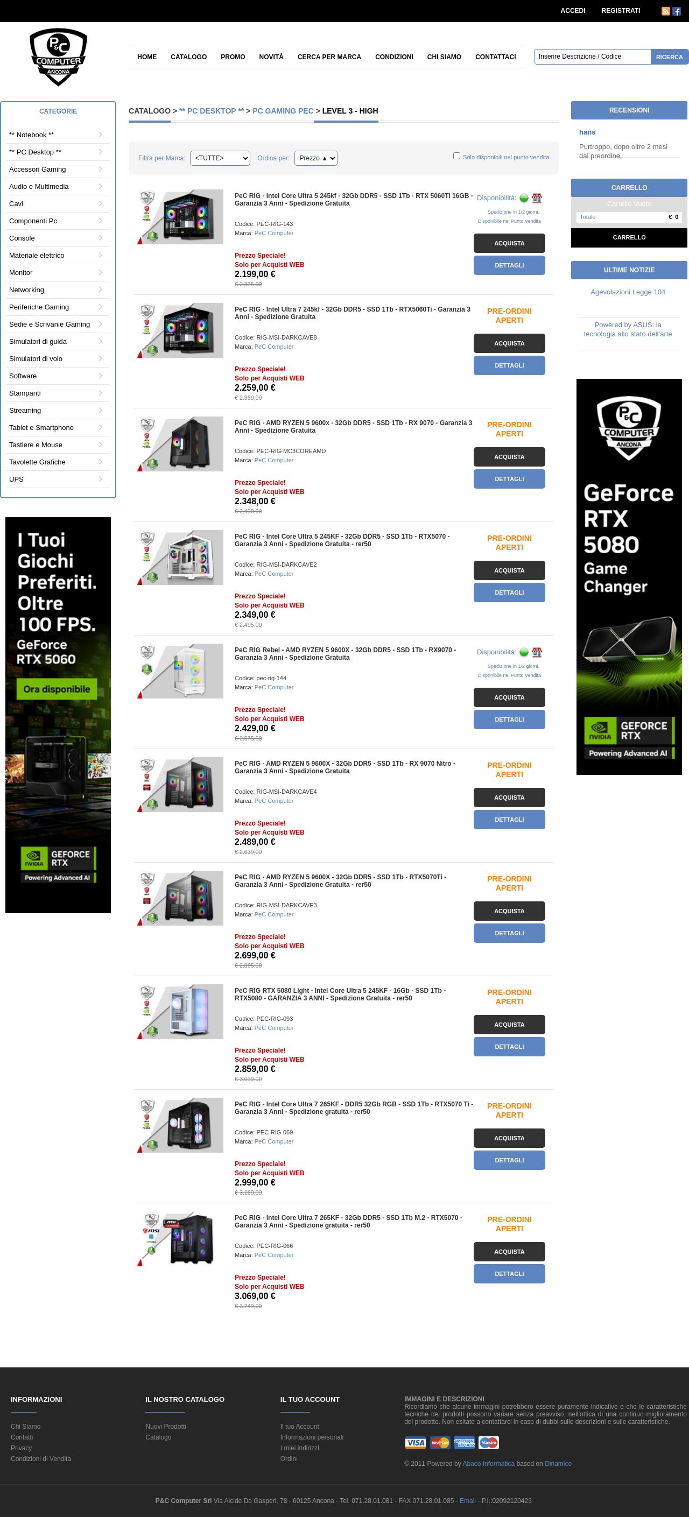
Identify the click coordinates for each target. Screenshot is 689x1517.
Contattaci (495, 57)
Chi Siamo (25, 1426)
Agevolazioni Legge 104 (627, 292)
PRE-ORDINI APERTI (509, 315)
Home (147, 57)
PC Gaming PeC (283, 111)
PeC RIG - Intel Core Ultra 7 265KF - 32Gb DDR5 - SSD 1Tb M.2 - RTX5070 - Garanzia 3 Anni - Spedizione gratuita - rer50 (348, 1221)
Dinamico (558, 1463)
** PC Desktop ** (35, 152)
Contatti (22, 1437)
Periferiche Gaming (39, 307)
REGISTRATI (621, 11)
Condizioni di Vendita (41, 1459)
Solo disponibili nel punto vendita (506, 157)
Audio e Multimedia (39, 186)
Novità (271, 57)
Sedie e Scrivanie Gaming (49, 324)
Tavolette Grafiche (37, 462)
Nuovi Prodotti (165, 1426)
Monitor (20, 273)
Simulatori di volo (35, 359)
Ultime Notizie (629, 270)
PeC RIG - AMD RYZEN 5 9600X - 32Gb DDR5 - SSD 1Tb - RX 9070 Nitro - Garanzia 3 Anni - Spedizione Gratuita (345, 767)
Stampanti (25, 393)
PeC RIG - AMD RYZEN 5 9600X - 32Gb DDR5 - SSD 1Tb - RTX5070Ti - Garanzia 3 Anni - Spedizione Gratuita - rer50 (340, 880)
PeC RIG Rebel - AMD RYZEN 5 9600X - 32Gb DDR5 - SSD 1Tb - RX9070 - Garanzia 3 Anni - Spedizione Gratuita (345, 653)
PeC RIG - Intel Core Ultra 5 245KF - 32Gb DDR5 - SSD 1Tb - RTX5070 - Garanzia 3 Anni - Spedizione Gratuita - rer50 (342, 540)
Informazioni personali (311, 1437)
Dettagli (509, 265)
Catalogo (189, 57)
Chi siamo (444, 57)
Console (22, 238)
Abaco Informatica (488, 1463)
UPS (16, 479)
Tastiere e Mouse (35, 445)
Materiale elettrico (37, 255)
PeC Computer (274, 233)
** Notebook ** (31, 135)
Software (23, 376)
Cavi (16, 204)
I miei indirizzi (299, 1448)
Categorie (58, 111)
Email (468, 1501)
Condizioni (394, 57)
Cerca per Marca (329, 57)
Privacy (21, 1448)
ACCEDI (573, 11)
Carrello (629, 237)
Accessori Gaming (37, 169)
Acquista (509, 243)
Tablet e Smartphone (41, 428)
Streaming (25, 410)
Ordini (289, 1459)
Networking (26, 290)
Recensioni (629, 110)
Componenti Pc (33, 221)
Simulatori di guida (38, 341)
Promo (233, 57)
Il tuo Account (299, 1426)
